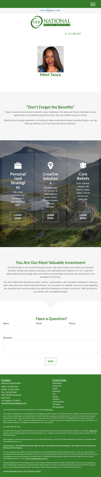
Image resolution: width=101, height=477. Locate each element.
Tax (53, 394)
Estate (55, 388)
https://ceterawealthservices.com (36, 458)
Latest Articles (58, 402)
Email (39, 323)
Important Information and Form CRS (15, 471)
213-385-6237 (73, 34)
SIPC (95, 431)
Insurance (56, 391)
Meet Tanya (50, 74)
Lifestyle (55, 399)
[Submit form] (50, 361)
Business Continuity (34, 471)
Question (7, 338)
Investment (56, 386)
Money (55, 396)
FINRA (91, 431)
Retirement (56, 383)
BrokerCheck (49, 409)
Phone (72, 323)
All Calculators (58, 407)
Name (6, 323)
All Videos (56, 404)
